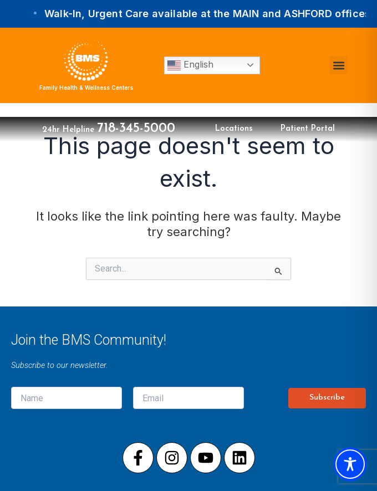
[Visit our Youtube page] (205, 457)
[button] (338, 65)
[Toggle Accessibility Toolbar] (350, 464)
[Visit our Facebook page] (138, 457)
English (190, 65)
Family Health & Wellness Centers (86, 87)
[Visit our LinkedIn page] (239, 457)
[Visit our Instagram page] (171, 457)
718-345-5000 (136, 128)
